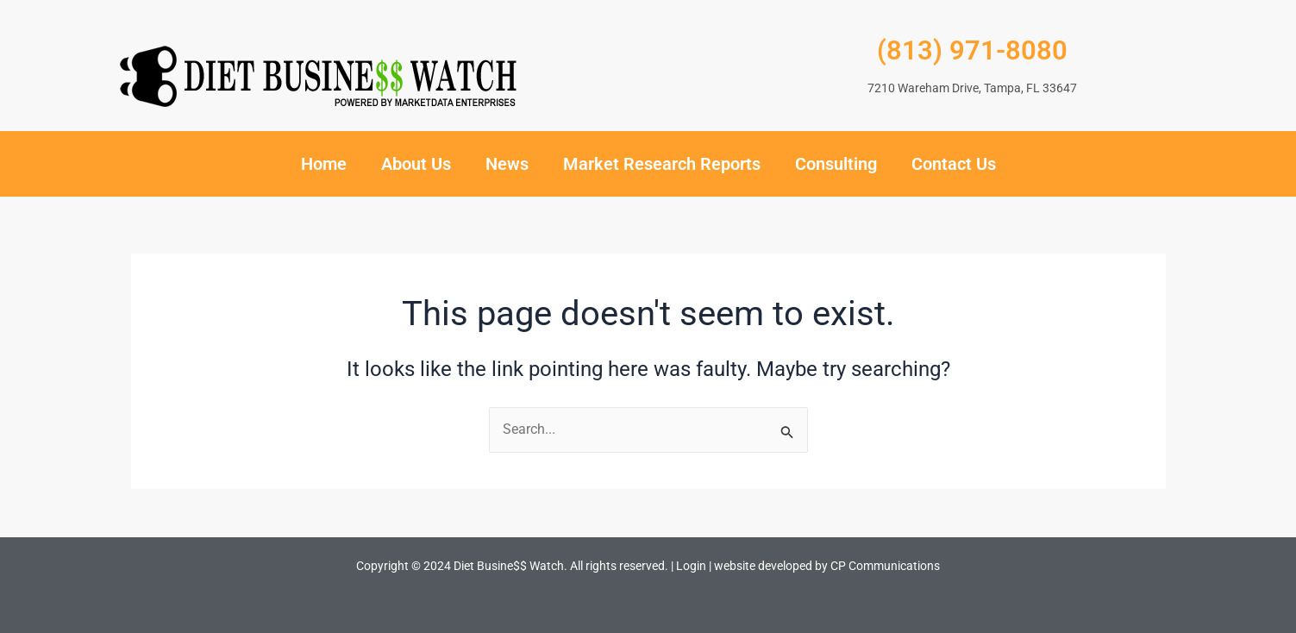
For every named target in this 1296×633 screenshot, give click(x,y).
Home (324, 164)
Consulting (836, 164)
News (507, 164)
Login (691, 566)
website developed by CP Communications (827, 566)
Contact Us (953, 164)
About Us (416, 164)
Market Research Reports (662, 164)
